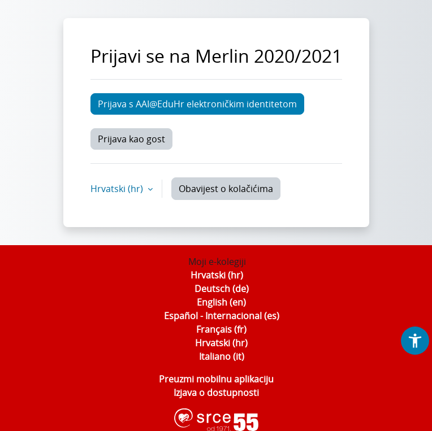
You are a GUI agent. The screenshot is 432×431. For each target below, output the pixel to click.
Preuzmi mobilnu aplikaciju (216, 379)
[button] (415, 340)
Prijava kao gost (131, 139)
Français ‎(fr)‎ (221, 329)
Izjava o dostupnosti (216, 392)
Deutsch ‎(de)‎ (222, 288)
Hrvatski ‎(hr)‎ (217, 275)
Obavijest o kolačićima (226, 188)
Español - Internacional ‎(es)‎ (221, 316)
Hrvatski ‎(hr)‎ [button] (117, 188)
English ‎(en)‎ (221, 302)
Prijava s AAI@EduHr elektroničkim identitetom (197, 104)
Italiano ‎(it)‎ (221, 356)
